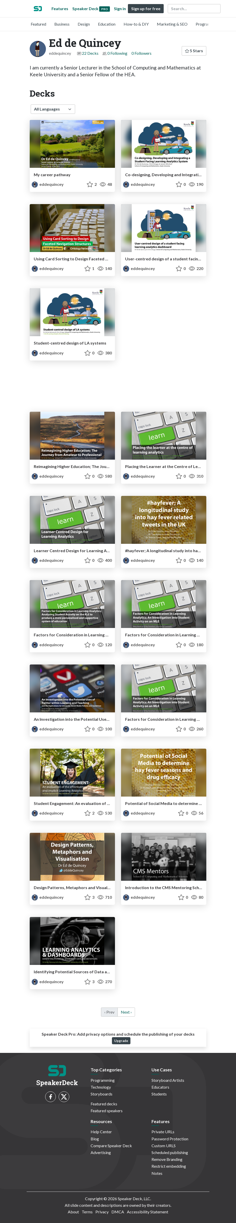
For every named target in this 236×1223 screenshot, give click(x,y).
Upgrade (121, 1041)
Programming (208, 24)
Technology (101, 1087)
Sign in (120, 8)
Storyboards (101, 1093)
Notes (156, 1173)
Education (106, 24)
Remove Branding (166, 1159)
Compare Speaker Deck (111, 1145)
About (73, 1211)
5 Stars (194, 50)
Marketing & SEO (172, 24)
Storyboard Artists (167, 1080)
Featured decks (104, 1103)
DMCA (117, 1211)
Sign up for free (145, 8)
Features (60, 8)
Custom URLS (163, 1145)
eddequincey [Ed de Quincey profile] (48, 184)
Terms (87, 1211)
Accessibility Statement (147, 1211)
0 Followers (141, 53)
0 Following (117, 53)
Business (62, 24)
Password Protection (169, 1138)
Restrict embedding (168, 1166)
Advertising (101, 1152)
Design (84, 24)
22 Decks (90, 53)
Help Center (101, 1131)
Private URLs (162, 1131)
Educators (160, 1087)
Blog (95, 1138)
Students (159, 1093)
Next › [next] (126, 1012)
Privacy (102, 1211)
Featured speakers (107, 1110)
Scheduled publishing (169, 1152)
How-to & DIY (136, 24)
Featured (38, 24)
